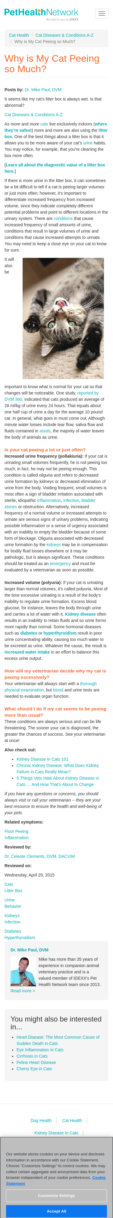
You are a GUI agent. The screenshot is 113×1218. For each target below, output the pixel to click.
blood (58, 690)
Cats (9, 884)
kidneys (53, 544)
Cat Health (19, 35)
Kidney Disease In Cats (56, 1132)
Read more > (23, 990)
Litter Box (13, 890)
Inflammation (17, 837)
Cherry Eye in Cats (34, 1068)
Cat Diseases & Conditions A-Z (64, 35)
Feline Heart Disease (36, 1062)
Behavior (13, 906)
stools (45, 430)
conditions (63, 218)
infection (71, 500)
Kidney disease (80, 614)
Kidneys (12, 915)
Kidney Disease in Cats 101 (42, 759)
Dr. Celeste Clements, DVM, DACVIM (40, 856)
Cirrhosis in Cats (32, 1056)
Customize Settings (56, 1198)
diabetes (28, 633)
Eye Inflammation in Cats (40, 1049)
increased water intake (27, 652)
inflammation (49, 500)
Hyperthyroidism (20, 937)
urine (88, 143)
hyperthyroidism (60, 633)
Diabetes (13, 931)
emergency (60, 563)
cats (44, 124)
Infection (12, 922)
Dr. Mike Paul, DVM (43, 89)
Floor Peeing (16, 831)
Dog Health (41, 1120)
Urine (9, 900)
